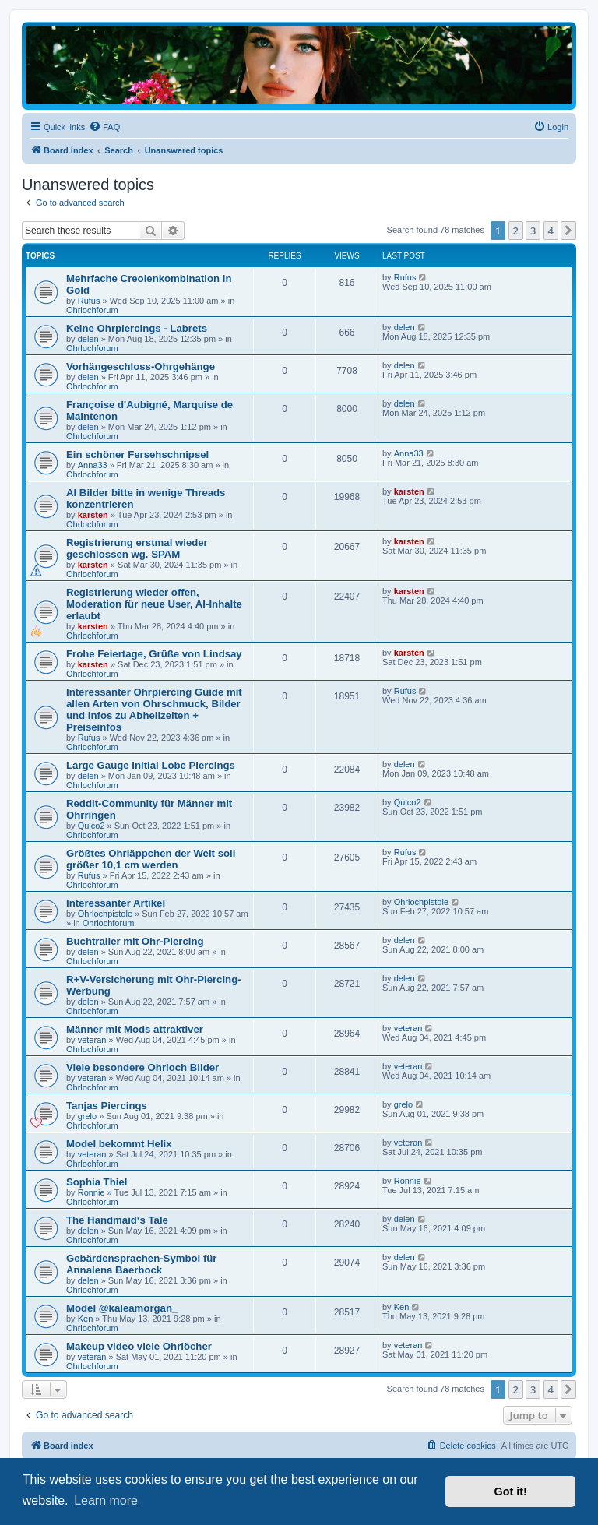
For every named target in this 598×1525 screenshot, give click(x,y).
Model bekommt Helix (119, 1144)
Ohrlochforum (92, 310)
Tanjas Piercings (106, 1105)
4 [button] (551, 231)
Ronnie (91, 1192)
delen (88, 338)
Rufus (89, 300)
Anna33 (92, 465)
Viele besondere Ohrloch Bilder (142, 1067)
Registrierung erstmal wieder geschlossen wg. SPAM (137, 548)
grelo (87, 1116)
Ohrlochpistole (105, 913)
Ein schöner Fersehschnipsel (137, 454)
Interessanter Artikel (115, 903)
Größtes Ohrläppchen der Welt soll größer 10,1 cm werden (150, 859)
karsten (93, 514)
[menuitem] (104, 127)
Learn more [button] (106, 1500)
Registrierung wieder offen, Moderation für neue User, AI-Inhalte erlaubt (154, 604)
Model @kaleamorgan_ (122, 1308)
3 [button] (533, 231)
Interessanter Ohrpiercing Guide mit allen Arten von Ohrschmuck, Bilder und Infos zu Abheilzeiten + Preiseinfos (154, 709)
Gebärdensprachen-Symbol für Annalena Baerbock (141, 1264)
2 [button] (516, 231)
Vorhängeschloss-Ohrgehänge (140, 366)
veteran (92, 1039)
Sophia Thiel (96, 1182)
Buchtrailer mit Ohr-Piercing (135, 941)
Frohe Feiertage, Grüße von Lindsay (154, 654)
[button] (568, 230)
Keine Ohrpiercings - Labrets (136, 328)
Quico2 (91, 825)
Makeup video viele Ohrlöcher (139, 1346)
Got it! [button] (510, 1491)
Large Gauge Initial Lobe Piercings (150, 765)
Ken (85, 1318)
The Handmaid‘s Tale (117, 1220)
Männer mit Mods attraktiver (134, 1029)
